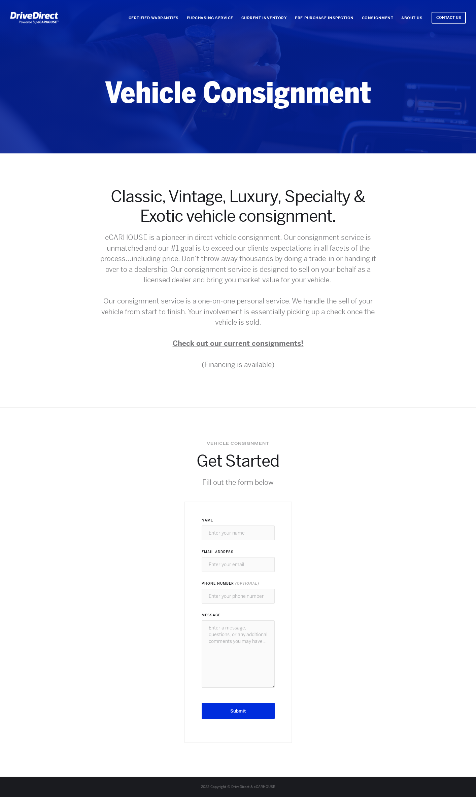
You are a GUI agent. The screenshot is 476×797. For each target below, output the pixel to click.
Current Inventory (264, 17)
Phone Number (230, 583)
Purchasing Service (210, 17)
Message (211, 615)
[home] (34, 18)
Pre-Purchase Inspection (324, 17)
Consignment (378, 17)
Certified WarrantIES (154, 17)
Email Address (218, 552)
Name (207, 520)
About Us (411, 17)
